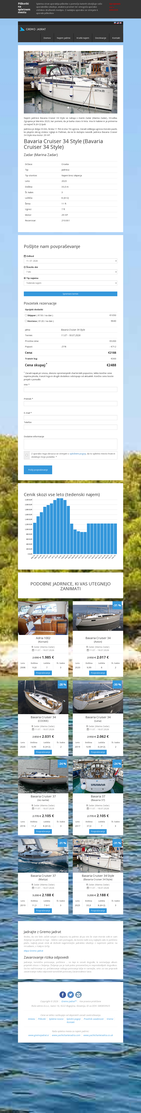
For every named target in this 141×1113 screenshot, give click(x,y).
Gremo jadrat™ (68, 1001)
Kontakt (116, 37)
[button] (31, 82)
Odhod (29, 256)
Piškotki (42, 1018)
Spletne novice (56, 1018)
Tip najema (31, 278)
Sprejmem (114, 3)
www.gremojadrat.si (38, 1035)
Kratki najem (83, 37)
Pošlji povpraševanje (38, 469)
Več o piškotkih (113, 8)
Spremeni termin (70, 293)
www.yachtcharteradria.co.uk (98, 1035)
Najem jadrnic (64, 37)
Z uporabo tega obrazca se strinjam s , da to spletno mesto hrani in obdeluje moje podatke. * (73, 455)
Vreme (110, 1018)
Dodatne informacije (34, 436)
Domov (47, 37)
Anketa (31, 1018)
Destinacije (100, 37)
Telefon (28, 422)
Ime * (27, 384)
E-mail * (28, 412)
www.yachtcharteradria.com (66, 1035)
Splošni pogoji (73, 1018)
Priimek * (28, 398)
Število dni (31, 267)
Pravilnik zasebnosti (93, 1018)
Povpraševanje (43, 672)
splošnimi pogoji (78, 453)
